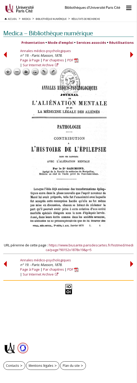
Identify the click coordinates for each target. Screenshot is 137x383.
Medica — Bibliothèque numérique (48, 33)
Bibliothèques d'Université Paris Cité (92, 8)
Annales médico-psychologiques (45, 50)
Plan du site (71, 365)
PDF (72, 60)
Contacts (12, 365)
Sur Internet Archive (38, 65)
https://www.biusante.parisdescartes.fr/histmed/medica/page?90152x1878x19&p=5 (89, 247)
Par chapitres (53, 60)
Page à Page (30, 60)
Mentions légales (41, 365)
